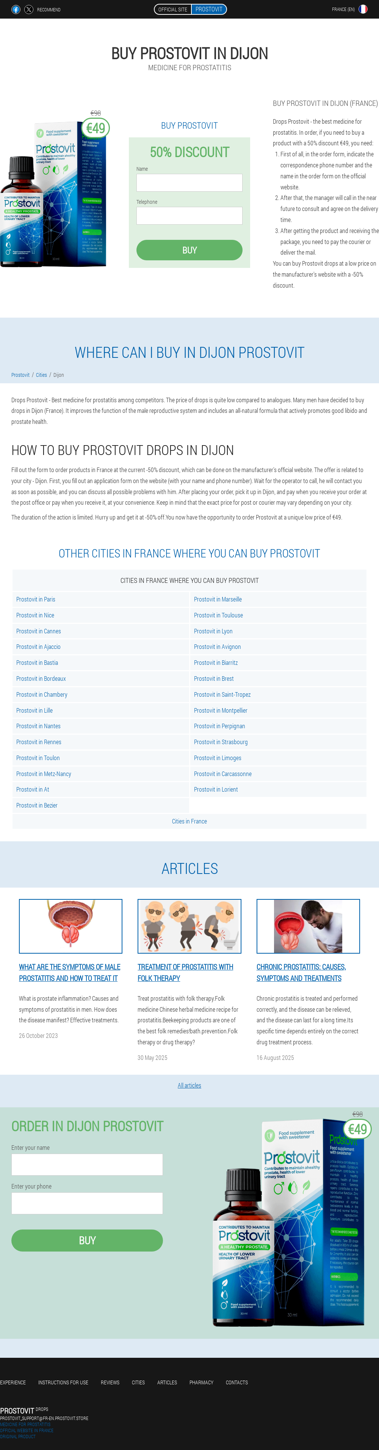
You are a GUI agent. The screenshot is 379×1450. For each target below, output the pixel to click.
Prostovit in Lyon (213, 631)
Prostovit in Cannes (38, 631)
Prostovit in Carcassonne (223, 774)
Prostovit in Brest (214, 678)
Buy (189, 250)
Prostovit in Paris (35, 599)
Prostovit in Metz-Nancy (43, 774)
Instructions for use (63, 1382)
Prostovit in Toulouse (218, 615)
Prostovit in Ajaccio (38, 646)
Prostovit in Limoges (217, 758)
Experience (13, 1382)
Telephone (146, 202)
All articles (189, 1085)
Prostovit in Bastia (37, 662)
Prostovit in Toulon (38, 758)
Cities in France (189, 821)
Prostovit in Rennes (38, 742)
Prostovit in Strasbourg (221, 742)
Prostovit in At (32, 789)
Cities (138, 1382)
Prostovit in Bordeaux (41, 678)
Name (142, 169)
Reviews (110, 1382)
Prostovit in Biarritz (216, 662)
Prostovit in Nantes (38, 726)
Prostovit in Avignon (217, 646)
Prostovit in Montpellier (220, 710)
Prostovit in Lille (34, 710)
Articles (167, 1382)
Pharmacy (201, 1382)
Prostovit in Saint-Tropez (222, 694)
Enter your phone (31, 1186)
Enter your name (30, 1148)
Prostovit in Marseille (218, 599)
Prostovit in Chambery (41, 694)
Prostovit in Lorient (216, 789)
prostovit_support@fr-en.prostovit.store (44, 1418)
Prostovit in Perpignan (219, 726)
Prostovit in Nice (35, 615)
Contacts (237, 1382)
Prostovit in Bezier (37, 805)
